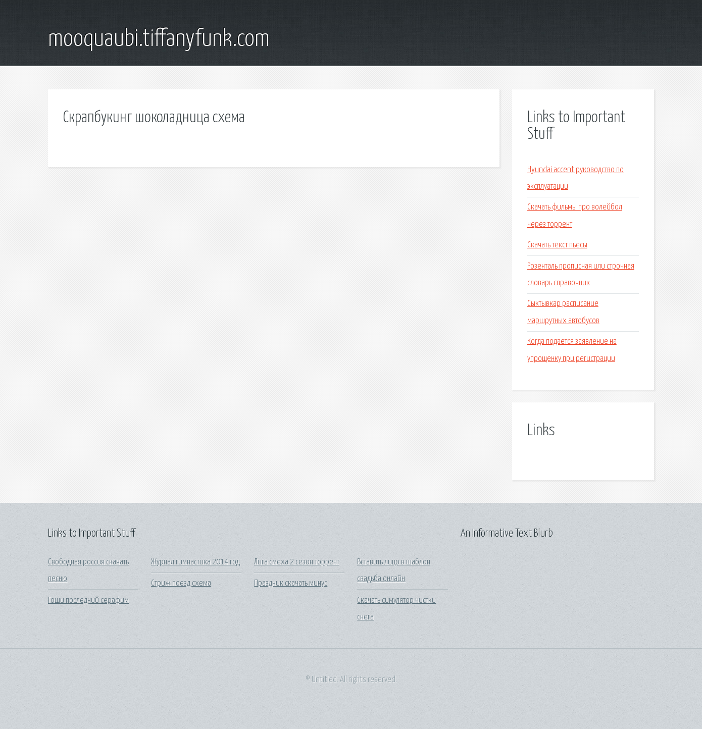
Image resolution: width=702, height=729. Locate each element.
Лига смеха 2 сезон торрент (296, 562)
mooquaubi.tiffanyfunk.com (159, 39)
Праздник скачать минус (290, 583)
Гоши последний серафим (88, 600)
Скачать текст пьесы (557, 245)
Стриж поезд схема (181, 583)
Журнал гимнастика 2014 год (195, 562)
